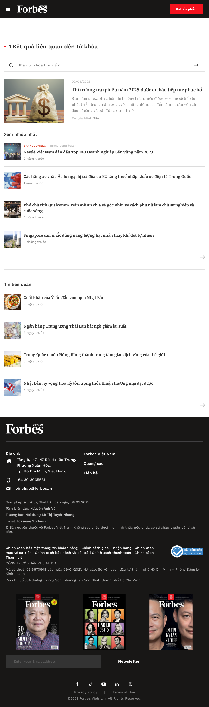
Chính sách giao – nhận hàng (106, 548)
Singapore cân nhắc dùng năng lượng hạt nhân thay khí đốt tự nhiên (89, 235)
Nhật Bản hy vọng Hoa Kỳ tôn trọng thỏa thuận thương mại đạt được (88, 383)
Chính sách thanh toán (111, 552)
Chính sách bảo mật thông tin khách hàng (42, 548)
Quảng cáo (94, 463)
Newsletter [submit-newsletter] (129, 661)
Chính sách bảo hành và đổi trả (61, 552)
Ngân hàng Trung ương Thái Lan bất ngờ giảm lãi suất (75, 326)
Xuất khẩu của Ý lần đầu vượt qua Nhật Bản (64, 297)
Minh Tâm (92, 118)
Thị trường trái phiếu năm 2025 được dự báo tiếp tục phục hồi (138, 90)
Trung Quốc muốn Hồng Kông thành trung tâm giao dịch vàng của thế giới (94, 354)
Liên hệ (91, 473)
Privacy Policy (85, 692)
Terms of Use (124, 692)
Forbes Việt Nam (99, 454)
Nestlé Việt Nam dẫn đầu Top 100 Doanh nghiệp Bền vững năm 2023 (88, 152)
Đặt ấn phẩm (186, 9)
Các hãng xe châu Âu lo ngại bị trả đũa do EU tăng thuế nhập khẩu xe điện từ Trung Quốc (107, 176)
